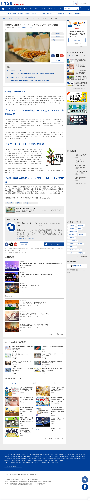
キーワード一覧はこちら (80, 256)
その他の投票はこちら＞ (81, 47)
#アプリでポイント (68, 13)
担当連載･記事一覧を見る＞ (25, 238)
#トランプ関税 (41, 13)
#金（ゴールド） (51, 13)
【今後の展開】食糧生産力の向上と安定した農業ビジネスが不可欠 (29, 81)
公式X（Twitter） (78, 266)
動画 (19, 9)
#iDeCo (60, 13)
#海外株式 (57, 33)
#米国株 (34, 13)
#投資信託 (78, 13)
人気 (8, 9)
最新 (14, 9)
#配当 (79, 229)
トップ (3, 8)
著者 (59, 9)
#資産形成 (27, 13)
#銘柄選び (81, 226)
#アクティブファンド (74, 250)
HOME (85, 479)
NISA (37, 9)
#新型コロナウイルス (57, 40)
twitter (57, 55)
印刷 (55, 61)
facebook (53, 55)
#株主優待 (71, 244)
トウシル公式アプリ (81, 3)
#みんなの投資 (73, 241)
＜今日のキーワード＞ (16, 70)
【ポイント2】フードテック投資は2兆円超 (22, 77)
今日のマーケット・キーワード (16, 18)
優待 (31, 9)
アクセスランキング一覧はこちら (54, 438)
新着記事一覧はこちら (81, 201)
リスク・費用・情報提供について (13, 467)
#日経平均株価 (12, 13)
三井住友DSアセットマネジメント (24, 27)
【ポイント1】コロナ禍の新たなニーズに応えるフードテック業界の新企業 (31, 74)
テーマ (43, 9)
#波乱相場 (71, 253)
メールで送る (62, 55)
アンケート (51, 9)
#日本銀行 (81, 253)
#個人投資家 (72, 235)
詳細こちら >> (16, 250)
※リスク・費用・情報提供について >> (16, 252)
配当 (25, 9)
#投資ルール (72, 247)
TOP (4, 18)
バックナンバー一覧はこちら (55, 334)
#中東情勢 (20, 13)
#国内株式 (71, 226)
